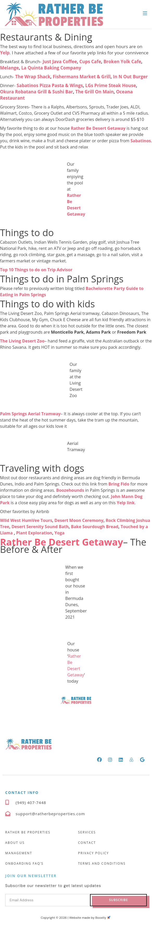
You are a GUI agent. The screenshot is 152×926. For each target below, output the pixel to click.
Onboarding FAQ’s (24, 863)
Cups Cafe (90, 61)
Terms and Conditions (102, 863)
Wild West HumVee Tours (26, 520)
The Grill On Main (94, 92)
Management (18, 853)
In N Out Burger (130, 77)
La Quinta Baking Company (51, 68)
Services (87, 832)
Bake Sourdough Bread (94, 526)
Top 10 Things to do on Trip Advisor (36, 270)
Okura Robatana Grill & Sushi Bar (36, 92)
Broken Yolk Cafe (122, 61)
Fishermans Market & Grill (82, 77)
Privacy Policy (93, 853)
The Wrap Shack (32, 77)
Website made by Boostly (89, 918)
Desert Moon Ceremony (78, 520)
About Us (14, 842)
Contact (87, 842)
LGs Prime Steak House (110, 85)
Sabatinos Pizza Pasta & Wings (50, 85)
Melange (9, 68)
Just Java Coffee (60, 61)
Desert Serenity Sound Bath (40, 526)
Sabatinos (140, 141)
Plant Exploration (34, 533)
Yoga (59, 533)
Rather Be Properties (27, 832)
